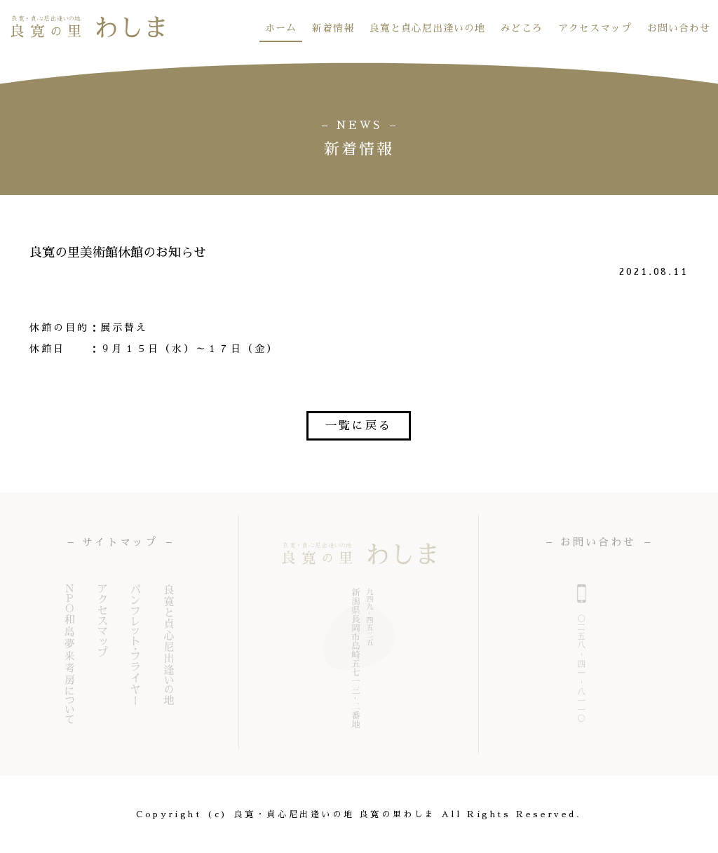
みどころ (522, 28)
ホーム (281, 28)
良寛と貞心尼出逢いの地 (427, 28)
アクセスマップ (595, 28)
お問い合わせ (678, 28)
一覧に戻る (358, 425)
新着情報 (333, 28)
